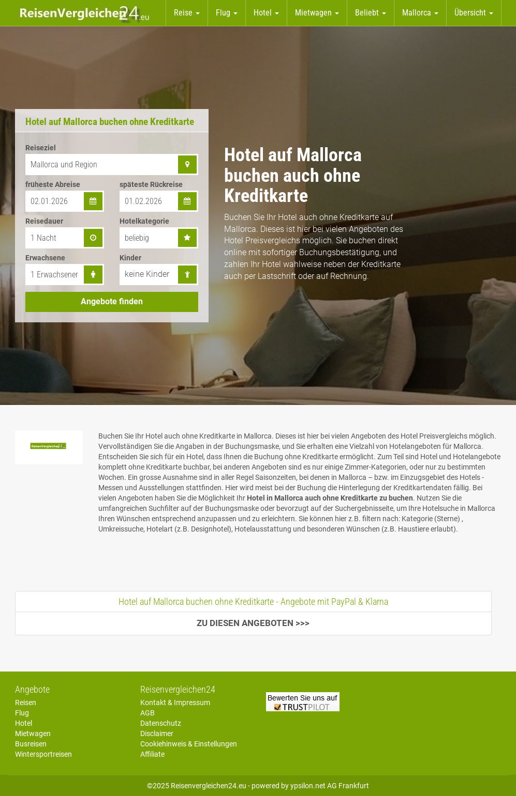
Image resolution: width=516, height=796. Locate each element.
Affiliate (152, 754)
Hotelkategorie (144, 221)
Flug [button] (227, 13)
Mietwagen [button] (317, 13)
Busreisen (31, 744)
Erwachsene (45, 258)
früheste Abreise (52, 184)
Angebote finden (112, 301)
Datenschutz (160, 723)
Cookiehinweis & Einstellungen (188, 744)
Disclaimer (156, 733)
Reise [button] (187, 13)
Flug (22, 713)
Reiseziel (40, 148)
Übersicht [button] (473, 13)
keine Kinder (147, 274)
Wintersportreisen (43, 754)
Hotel (23, 723)
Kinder (130, 258)
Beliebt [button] (370, 13)
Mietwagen (33, 733)
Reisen (25, 702)
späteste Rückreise (151, 184)
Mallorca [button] (420, 13)
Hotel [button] (266, 13)
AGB (147, 713)
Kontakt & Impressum (175, 702)
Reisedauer (44, 221)
